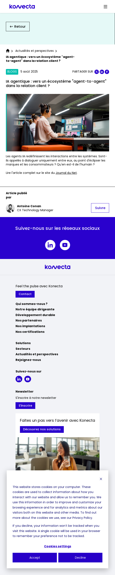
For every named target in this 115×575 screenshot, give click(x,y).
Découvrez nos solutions (42, 429)
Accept (34, 557)
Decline (80, 557)
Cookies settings (57, 546)
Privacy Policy (82, 518)
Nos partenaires (29, 320)
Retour (18, 26)
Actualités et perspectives (37, 354)
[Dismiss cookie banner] (100, 478)
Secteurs (23, 349)
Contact (25, 294)
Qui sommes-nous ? (31, 304)
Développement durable (35, 315)
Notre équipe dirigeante (35, 309)
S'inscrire (25, 405)
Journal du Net (66, 173)
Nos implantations (30, 326)
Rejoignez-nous (28, 360)
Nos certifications (30, 332)
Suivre (100, 208)
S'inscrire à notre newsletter (36, 398)
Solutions (23, 343)
